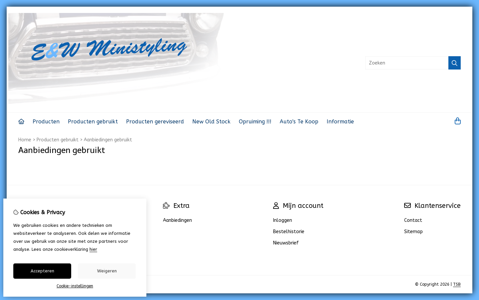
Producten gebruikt (93, 121)
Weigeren (107, 270)
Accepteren (42, 270)
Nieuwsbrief (286, 243)
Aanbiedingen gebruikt (108, 140)
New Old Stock (211, 121)
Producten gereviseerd (155, 121)
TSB (457, 284)
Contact (413, 220)
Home (24, 140)
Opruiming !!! (255, 121)
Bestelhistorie (288, 231)
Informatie (340, 121)
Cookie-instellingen (75, 286)
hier (93, 249)
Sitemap (413, 231)
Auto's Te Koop (299, 121)
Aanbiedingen (177, 220)
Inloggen (282, 220)
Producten (46, 121)
